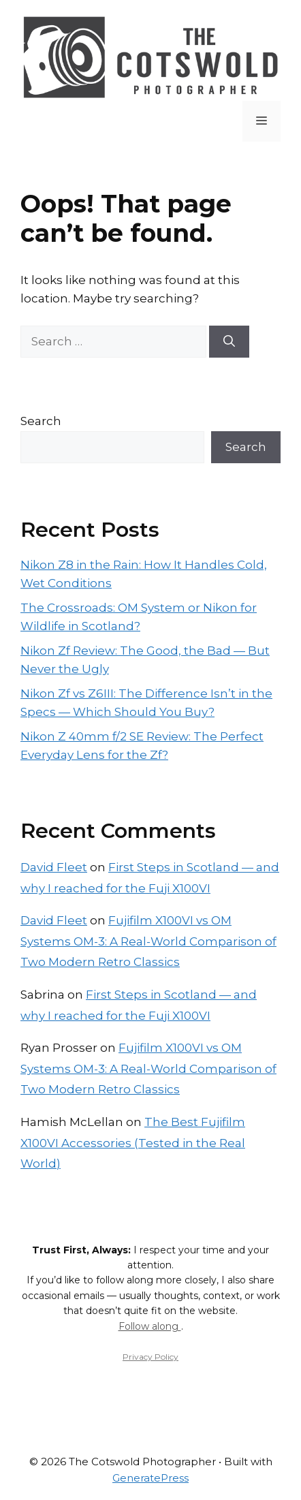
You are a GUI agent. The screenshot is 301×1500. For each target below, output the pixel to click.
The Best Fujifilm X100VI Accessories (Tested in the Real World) (132, 1142)
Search (40, 421)
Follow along (149, 1326)
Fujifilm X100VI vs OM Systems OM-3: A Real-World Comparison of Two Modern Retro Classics (148, 941)
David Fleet (53, 867)
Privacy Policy (150, 1356)
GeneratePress (150, 1477)
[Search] (229, 342)
